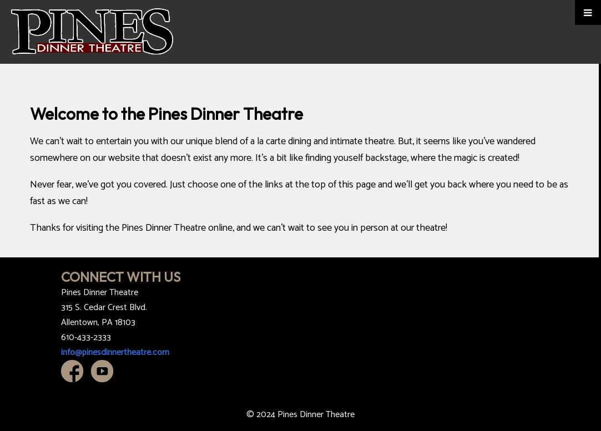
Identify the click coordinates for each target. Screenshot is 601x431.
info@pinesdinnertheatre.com (115, 352)
